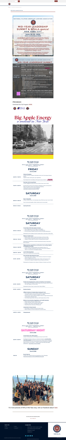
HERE (30, 104)
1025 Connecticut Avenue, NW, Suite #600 (34, 428)
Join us (16, 426)
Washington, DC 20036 (31, 430)
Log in (56, 1)
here (55, 408)
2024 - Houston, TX (33, 418)
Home (9, 7)
